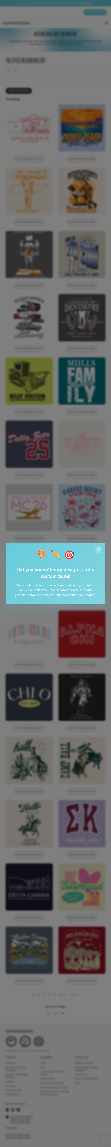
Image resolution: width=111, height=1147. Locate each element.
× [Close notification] (98, 549)
